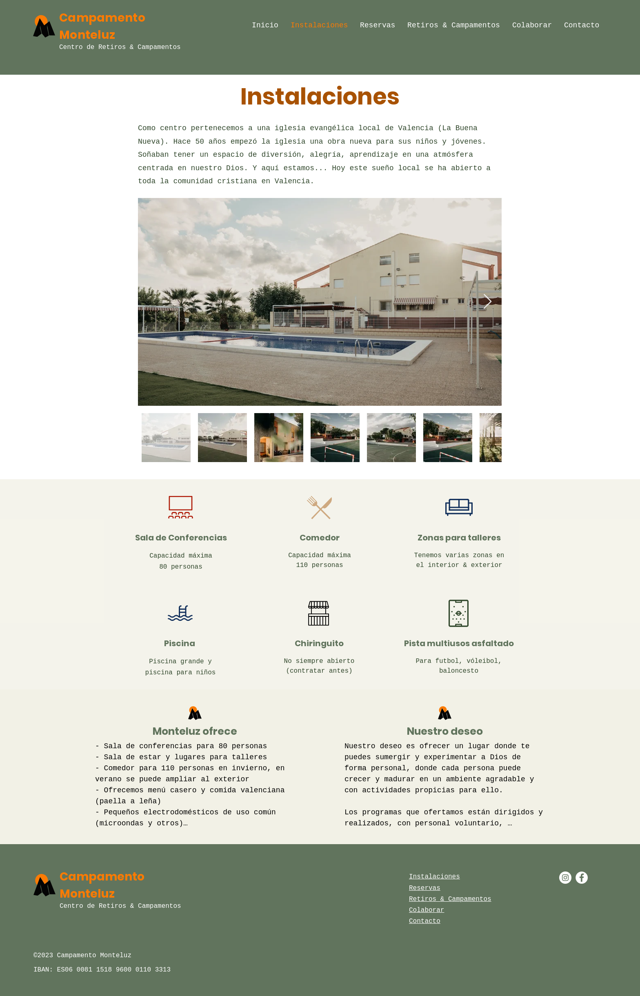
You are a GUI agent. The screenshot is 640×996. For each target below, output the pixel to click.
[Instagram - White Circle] (565, 878)
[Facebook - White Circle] (582, 878)
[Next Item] (487, 302)
